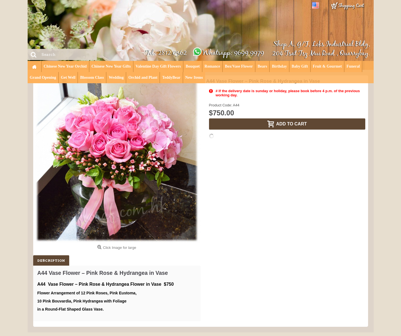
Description (51, 260)
